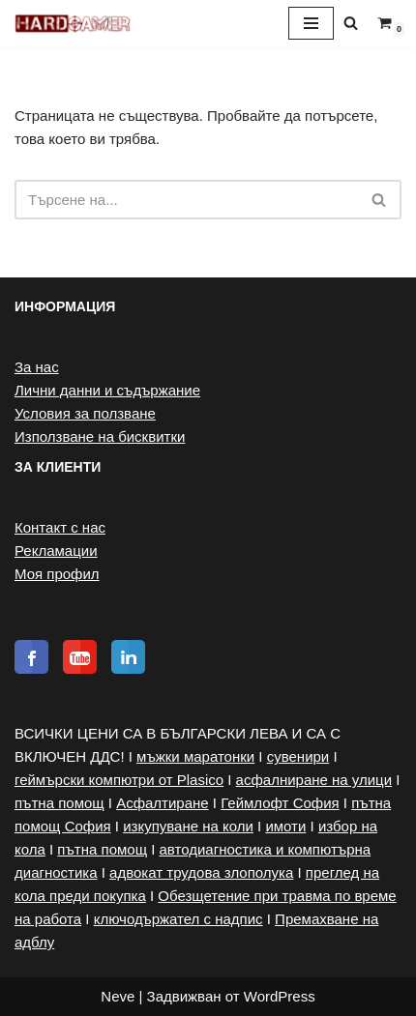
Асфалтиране (162, 803)
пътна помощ (59, 803)
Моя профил (57, 574)
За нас (37, 367)
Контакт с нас (60, 527)
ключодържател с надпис (178, 919)
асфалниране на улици (314, 779)
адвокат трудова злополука (201, 872)
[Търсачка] (350, 22)
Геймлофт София (280, 803)
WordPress (279, 996)
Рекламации (56, 550)
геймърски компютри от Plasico (119, 779)
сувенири (298, 756)
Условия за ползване (85, 413)
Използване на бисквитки (100, 436)
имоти (285, 826)
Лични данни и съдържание (107, 390)
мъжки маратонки (195, 756)
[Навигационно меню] (311, 23)
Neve (117, 996)
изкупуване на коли (188, 826)
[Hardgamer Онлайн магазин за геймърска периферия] (73, 23)
